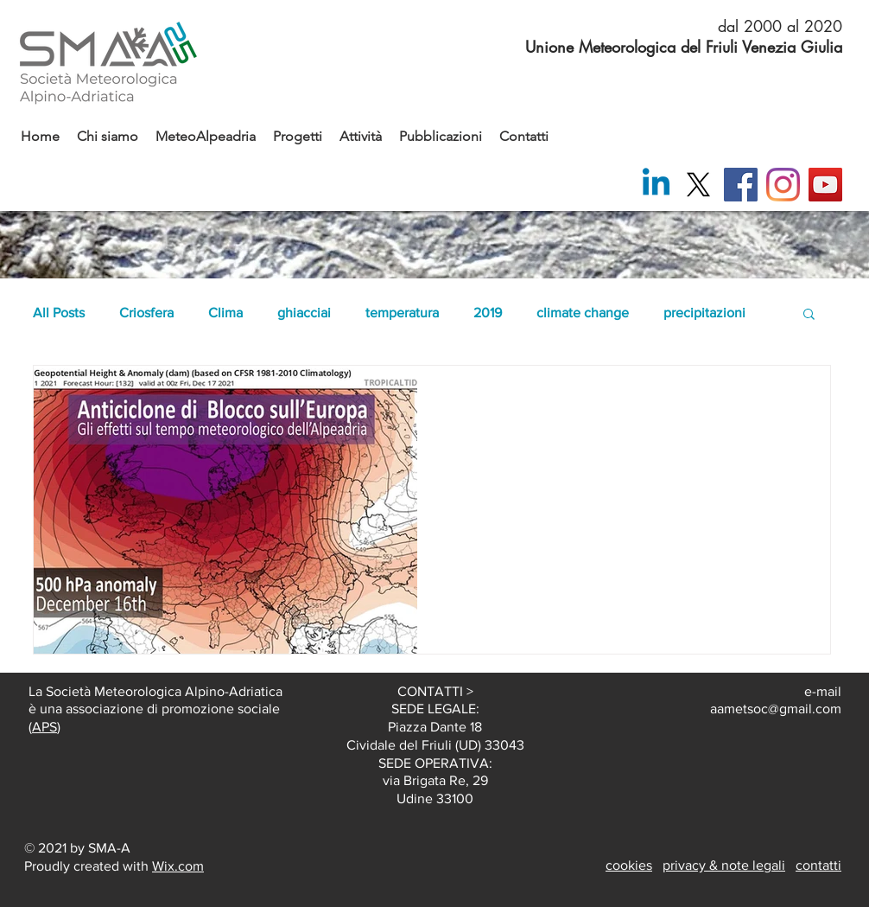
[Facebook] (741, 184)
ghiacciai (304, 312)
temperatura (402, 312)
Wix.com (178, 866)
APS (44, 726)
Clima (225, 312)
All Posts (59, 312)
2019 (487, 312)
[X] (698, 184)
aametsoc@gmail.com (775, 708)
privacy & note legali (724, 865)
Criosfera (146, 312)
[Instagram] (783, 184)
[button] (809, 315)
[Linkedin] (656, 184)
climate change (582, 312)
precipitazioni (704, 312)
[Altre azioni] (796, 401)
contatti (818, 865)
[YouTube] (825, 184)
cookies (629, 865)
